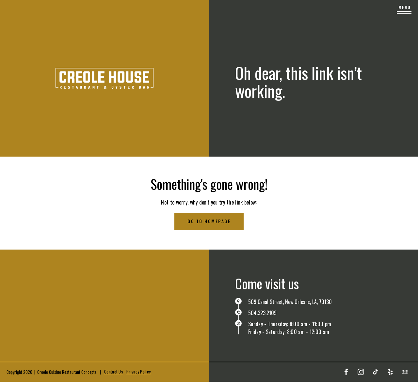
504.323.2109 (262, 313)
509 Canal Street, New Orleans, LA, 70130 (290, 302)
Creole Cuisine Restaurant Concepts (67, 372)
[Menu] (404, 10)
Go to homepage (209, 221)
